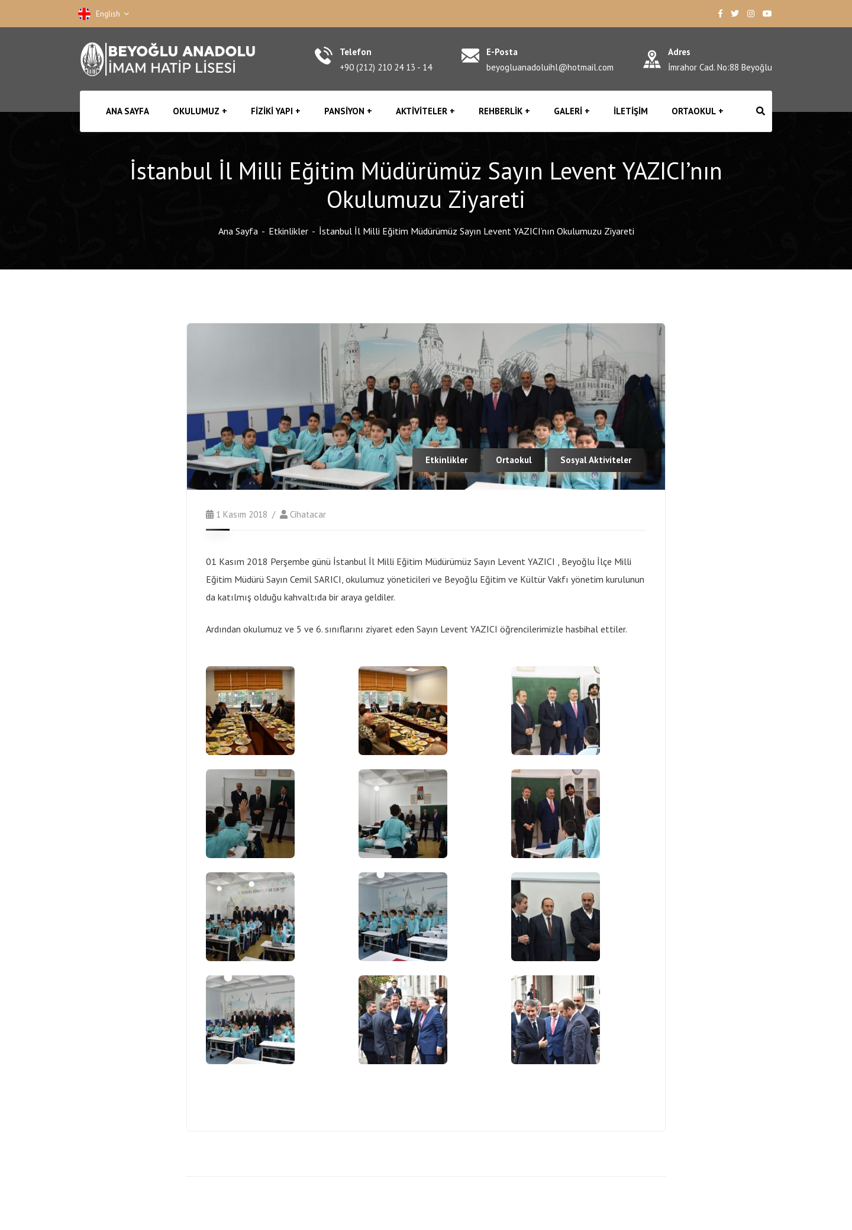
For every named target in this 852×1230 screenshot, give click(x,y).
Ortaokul (514, 459)
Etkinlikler (288, 231)
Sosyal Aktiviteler (595, 459)
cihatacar (308, 514)
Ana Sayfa (238, 231)
